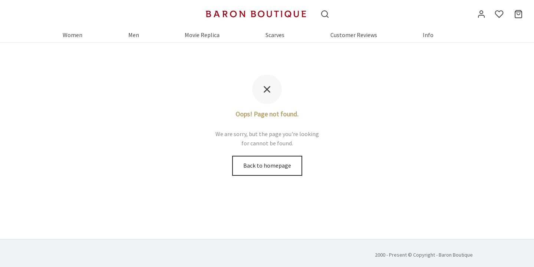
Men (133, 35)
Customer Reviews (353, 35)
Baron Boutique (456, 254)
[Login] (481, 14)
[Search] (324, 14)
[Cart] (518, 14)
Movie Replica (202, 35)
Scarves (275, 35)
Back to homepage (267, 165)
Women (72, 35)
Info (428, 35)
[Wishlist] (500, 14)
